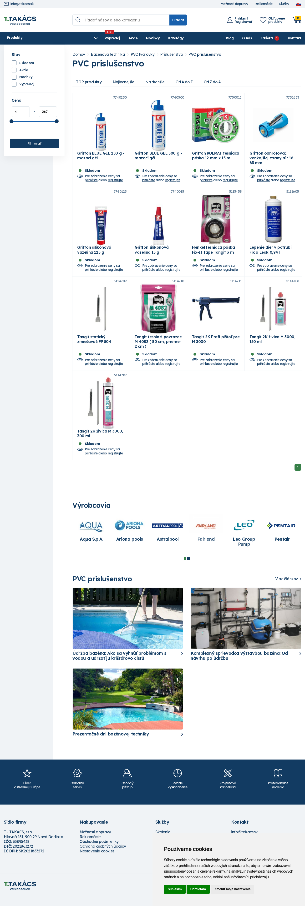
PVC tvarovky (142, 54)
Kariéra (266, 38)
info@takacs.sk (19, 4)
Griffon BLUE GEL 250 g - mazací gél (100, 158)
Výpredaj (76, 38)
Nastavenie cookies (97, 860)
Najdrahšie (157, 82)
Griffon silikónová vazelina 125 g (94, 254)
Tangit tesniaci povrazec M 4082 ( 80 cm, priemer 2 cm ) (158, 348)
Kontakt (294, 38)
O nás (247, 38)
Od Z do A (216, 82)
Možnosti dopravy (234, 4)
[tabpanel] (91, 539)
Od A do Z (187, 82)
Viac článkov (286, 588)
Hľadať (178, 20)
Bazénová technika (108, 54)
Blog (230, 38)
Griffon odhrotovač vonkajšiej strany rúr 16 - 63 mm (272, 160)
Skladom (26, 63)
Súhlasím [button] (175, 889)
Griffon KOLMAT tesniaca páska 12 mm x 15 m (215, 158)
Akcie (97, 38)
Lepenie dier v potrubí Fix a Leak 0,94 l (270, 254)
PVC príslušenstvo (204, 54)
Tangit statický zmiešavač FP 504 (94, 346)
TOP (89, 82)
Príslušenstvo (171, 54)
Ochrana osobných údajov (103, 855)
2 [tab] (188, 568)
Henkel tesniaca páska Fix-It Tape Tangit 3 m (213, 254)
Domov (78, 54)
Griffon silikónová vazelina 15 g (152, 254)
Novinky (117, 38)
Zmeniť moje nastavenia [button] (232, 889)
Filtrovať (34, 143)
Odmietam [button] (198, 889)
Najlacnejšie (125, 82)
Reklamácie (263, 4)
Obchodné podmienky (99, 850)
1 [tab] (185, 568)
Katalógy (140, 38)
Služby (284, 4)
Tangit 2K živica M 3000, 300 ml (100, 443)
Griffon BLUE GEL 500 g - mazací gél (158, 158)
